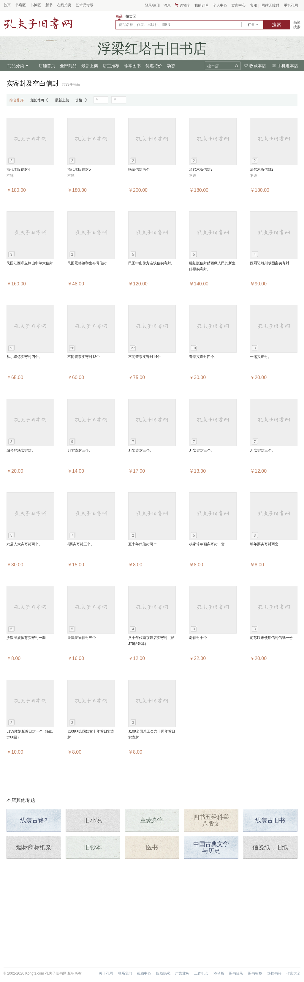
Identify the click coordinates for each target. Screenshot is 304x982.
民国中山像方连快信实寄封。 (151, 263)
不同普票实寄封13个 (83, 357)
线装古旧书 (270, 820)
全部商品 (68, 65)
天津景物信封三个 (81, 638)
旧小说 (93, 820)
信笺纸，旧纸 (270, 847)
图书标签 (255, 973)
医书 (152, 847)
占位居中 (38, 23)
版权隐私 (163, 973)
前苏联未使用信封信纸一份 (271, 638)
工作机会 (201, 973)
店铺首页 (47, 65)
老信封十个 (198, 638)
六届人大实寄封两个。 (24, 544)
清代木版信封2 (261, 169)
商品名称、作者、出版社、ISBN (144, 25)
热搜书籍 (274, 973)
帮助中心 (144, 973)
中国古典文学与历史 (211, 847)
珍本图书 (132, 65)
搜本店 (213, 66)
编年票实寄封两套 (264, 544)
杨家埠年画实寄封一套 (207, 544)
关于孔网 (106, 973)
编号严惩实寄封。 (21, 450)
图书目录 (236, 973)
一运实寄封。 (260, 357)
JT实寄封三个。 (80, 450)
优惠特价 (153, 65)
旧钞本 (93, 847)
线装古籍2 (33, 820)
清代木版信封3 (201, 169)
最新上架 (89, 65)
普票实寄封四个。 (203, 357)
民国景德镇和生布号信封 (87, 263)
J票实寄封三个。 (80, 544)
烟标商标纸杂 (34, 847)
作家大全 (293, 973)
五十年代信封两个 (142, 544)
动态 (171, 65)
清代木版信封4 (18, 169)
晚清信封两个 (139, 169)
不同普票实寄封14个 (144, 357)
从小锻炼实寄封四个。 (24, 357)
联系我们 (125, 973)
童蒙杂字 (152, 820)
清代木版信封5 (79, 169)
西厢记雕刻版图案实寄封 (269, 263)
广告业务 (182, 973)
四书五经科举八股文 (211, 820)
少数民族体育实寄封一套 (26, 638)
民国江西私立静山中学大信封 (30, 263)
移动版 (218, 973)
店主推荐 (111, 65)
